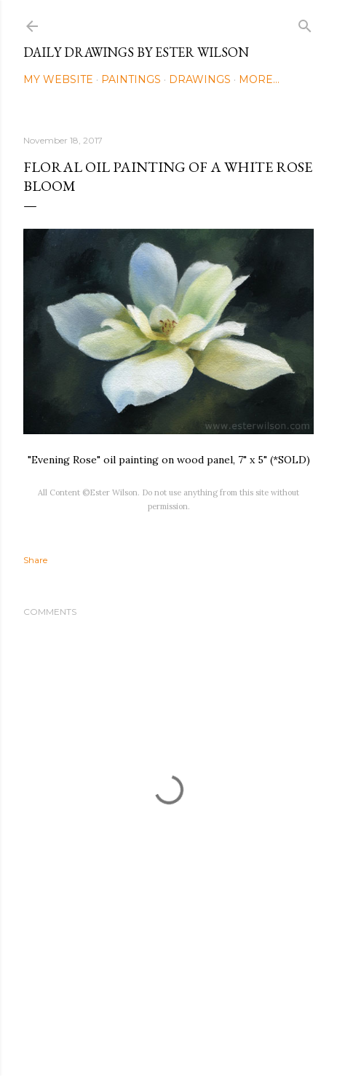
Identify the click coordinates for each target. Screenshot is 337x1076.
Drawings (200, 79)
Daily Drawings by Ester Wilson (136, 52)
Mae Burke (207, 1034)
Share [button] (35, 559)
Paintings (131, 79)
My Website (58, 79)
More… (259, 79)
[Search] (305, 23)
